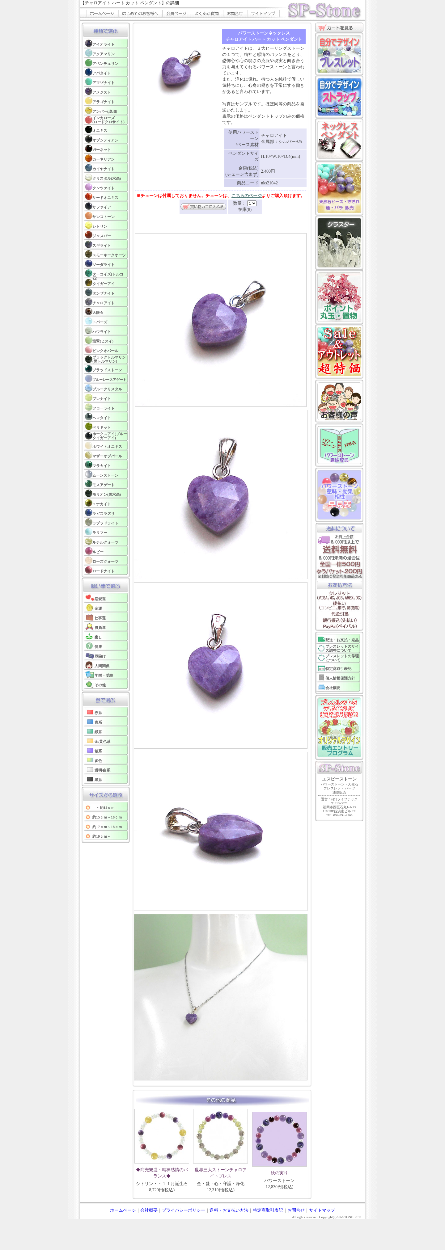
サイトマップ (322, 1210)
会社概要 (149, 1210)
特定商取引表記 (268, 1210)
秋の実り (279, 1173)
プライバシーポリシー (183, 1210)
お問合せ (296, 1210)
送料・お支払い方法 (229, 1210)
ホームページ (123, 1210)
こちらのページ (246, 195)
